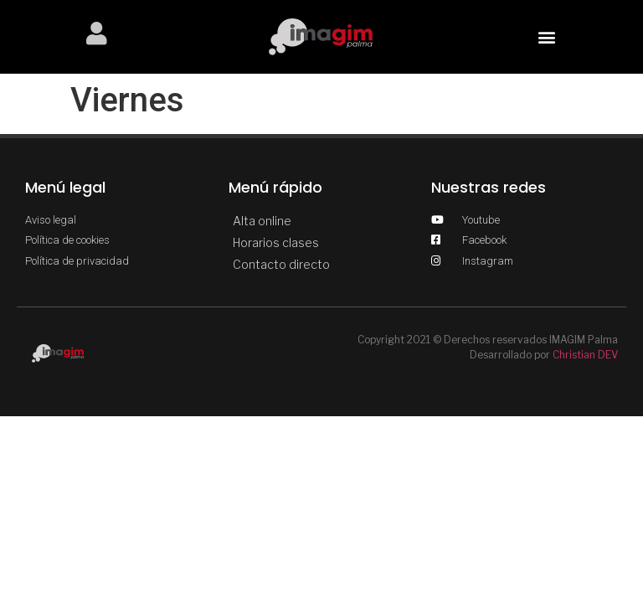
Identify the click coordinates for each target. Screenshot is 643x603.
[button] (546, 36)
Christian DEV (585, 354)
